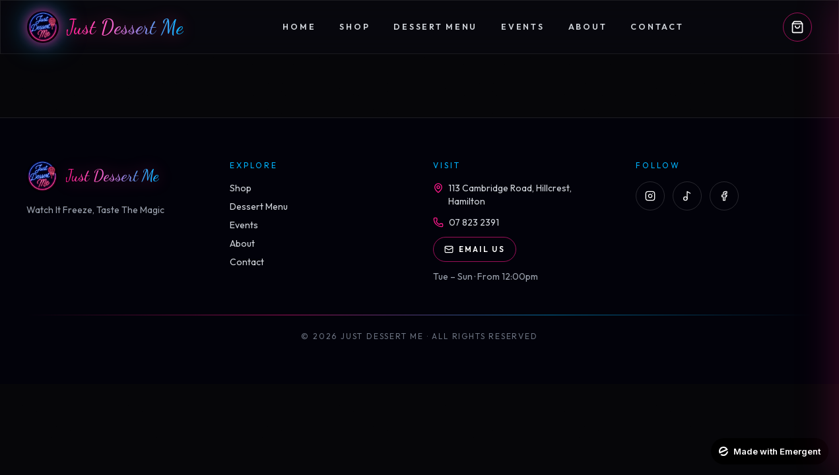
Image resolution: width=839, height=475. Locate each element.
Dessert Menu (435, 27)
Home (299, 27)
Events (522, 27)
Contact (656, 27)
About (587, 27)
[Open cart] (797, 27)
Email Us (474, 249)
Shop (354, 27)
